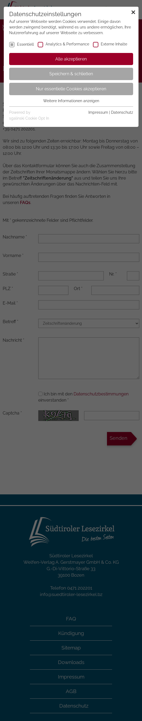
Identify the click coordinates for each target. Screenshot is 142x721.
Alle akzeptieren (71, 59)
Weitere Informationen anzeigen (71, 101)
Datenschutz (122, 112)
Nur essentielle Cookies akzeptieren (71, 88)
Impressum (98, 112)
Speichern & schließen (71, 73)
